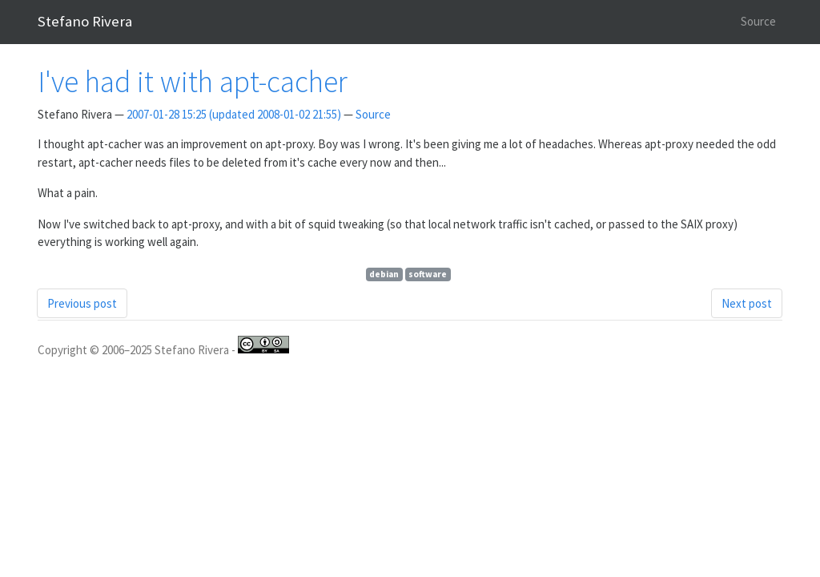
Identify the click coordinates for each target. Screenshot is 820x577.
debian (384, 274)
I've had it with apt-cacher (193, 81)
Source (758, 21)
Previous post (82, 303)
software (427, 274)
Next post (747, 303)
